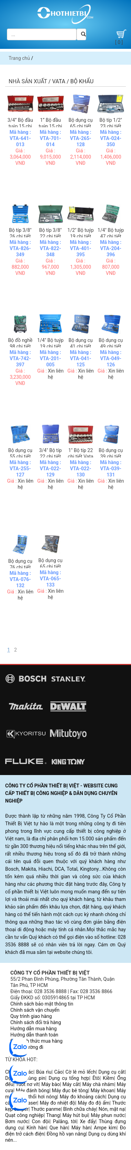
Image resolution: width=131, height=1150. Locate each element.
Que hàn (59, 1127)
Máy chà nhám (98, 1084)
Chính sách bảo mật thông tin (41, 1004)
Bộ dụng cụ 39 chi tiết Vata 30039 (111, 456)
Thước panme (46, 1109)
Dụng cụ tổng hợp (69, 1078)
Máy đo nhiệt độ (57, 1103)
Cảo (58, 1072)
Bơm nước (16, 1121)
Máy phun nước (107, 1115)
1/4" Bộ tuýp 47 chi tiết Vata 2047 (111, 236)
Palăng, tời (64, 1121)
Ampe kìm (105, 1127)
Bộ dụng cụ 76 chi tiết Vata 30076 (20, 567)
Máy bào (50, 1084)
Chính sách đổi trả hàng (35, 1022)
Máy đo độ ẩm (94, 1103)
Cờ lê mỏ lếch (81, 1072)
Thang (53, 1115)
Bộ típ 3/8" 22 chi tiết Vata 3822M (50, 236)
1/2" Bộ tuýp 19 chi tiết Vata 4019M (81, 236)
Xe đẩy (87, 1121)
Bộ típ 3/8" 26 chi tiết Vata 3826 (20, 236)
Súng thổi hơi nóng (36, 1096)
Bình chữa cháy (79, 1109)
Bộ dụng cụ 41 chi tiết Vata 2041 (81, 346)
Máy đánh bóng (32, 1090)
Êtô (95, 1078)
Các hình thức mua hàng (36, 1041)
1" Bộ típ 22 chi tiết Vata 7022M (80, 456)
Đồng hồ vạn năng (66, 1134)
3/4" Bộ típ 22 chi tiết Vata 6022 (50, 456)
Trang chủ (19, 58)
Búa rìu (44, 1072)
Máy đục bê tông (70, 1090)
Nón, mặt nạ (112, 1109)
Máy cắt (71, 1084)
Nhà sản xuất (28, 81)
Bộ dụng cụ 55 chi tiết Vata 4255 (20, 456)
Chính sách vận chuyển (35, 1010)
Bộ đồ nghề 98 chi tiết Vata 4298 (20, 346)
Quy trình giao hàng (31, 1016)
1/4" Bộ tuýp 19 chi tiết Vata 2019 (50, 346)
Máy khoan (102, 1090)
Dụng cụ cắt (111, 1072)
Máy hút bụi (75, 1115)
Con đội (40, 1121)
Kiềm (108, 1078)
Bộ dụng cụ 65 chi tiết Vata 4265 (81, 126)
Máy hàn (81, 1127)
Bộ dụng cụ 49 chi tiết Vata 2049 (111, 346)
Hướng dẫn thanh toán (34, 1035)
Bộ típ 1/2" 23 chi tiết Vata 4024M (111, 126)
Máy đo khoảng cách (82, 1096)
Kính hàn (36, 1127)
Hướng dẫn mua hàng (33, 1028)
